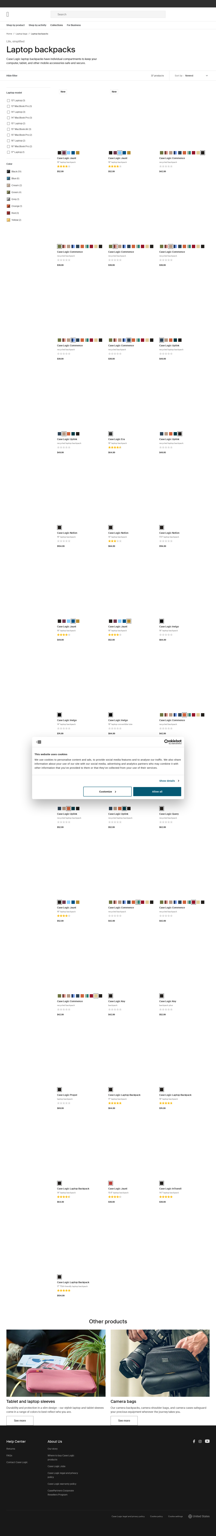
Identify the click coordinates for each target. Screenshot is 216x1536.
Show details (167, 780)
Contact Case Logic (17, 1462)
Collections (56, 25)
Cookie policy (156, 1516)
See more (20, 1420)
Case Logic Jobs (56, 1466)
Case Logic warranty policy (62, 1483)
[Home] (28, 14)
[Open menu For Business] (76, 25)
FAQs (9, 1455)
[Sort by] (197, 75)
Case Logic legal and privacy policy (128, 1516)
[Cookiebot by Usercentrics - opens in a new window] (167, 742)
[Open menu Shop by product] (17, 25)
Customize (107, 791)
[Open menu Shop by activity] (39, 25)
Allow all (157, 791)
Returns (10, 1448)
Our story (53, 1448)
